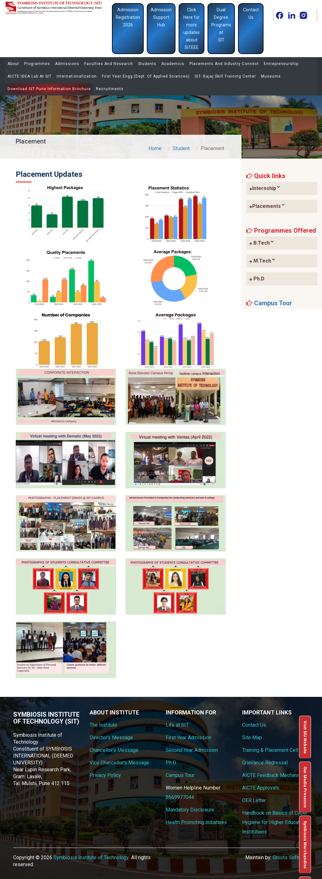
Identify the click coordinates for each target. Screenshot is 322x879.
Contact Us (254, 725)
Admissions (67, 64)
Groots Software (291, 857)
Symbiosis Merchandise (305, 845)
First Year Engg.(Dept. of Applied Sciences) (146, 76)
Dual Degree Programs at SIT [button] (221, 24)
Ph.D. (171, 763)
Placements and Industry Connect (224, 64)
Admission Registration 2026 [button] (128, 17)
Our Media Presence (305, 787)
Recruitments (110, 89)
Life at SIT (177, 725)
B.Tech (261, 243)
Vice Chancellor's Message (119, 763)
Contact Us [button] (251, 13)
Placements (267, 206)
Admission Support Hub (161, 17)
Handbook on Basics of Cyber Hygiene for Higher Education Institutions (275, 822)
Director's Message (111, 738)
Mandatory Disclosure (190, 810)
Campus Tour (273, 303)
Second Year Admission (192, 750)
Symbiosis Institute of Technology (91, 857)
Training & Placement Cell (270, 750)
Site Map (252, 738)
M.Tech (262, 261)
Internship (264, 188)
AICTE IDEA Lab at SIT (30, 76)
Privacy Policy (105, 775)
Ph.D (256, 279)
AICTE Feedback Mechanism (273, 775)
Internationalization (77, 76)
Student (181, 148)
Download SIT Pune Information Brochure (49, 89)
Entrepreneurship (281, 64)
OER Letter (254, 800)
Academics (172, 64)
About (13, 64)
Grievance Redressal (265, 763)
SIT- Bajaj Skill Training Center (225, 76)
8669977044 (180, 797)
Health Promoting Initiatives (196, 822)
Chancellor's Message (114, 750)
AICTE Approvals (260, 788)
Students (147, 64)
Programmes (37, 64)
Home (155, 148)
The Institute (103, 725)
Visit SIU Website (305, 737)
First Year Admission (188, 738)
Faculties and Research (108, 64)
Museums (271, 76)
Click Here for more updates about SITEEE (191, 28)
